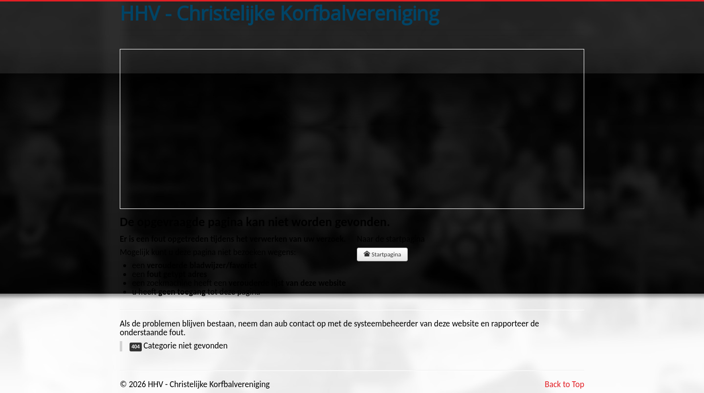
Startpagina (382, 254)
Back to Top (564, 384)
